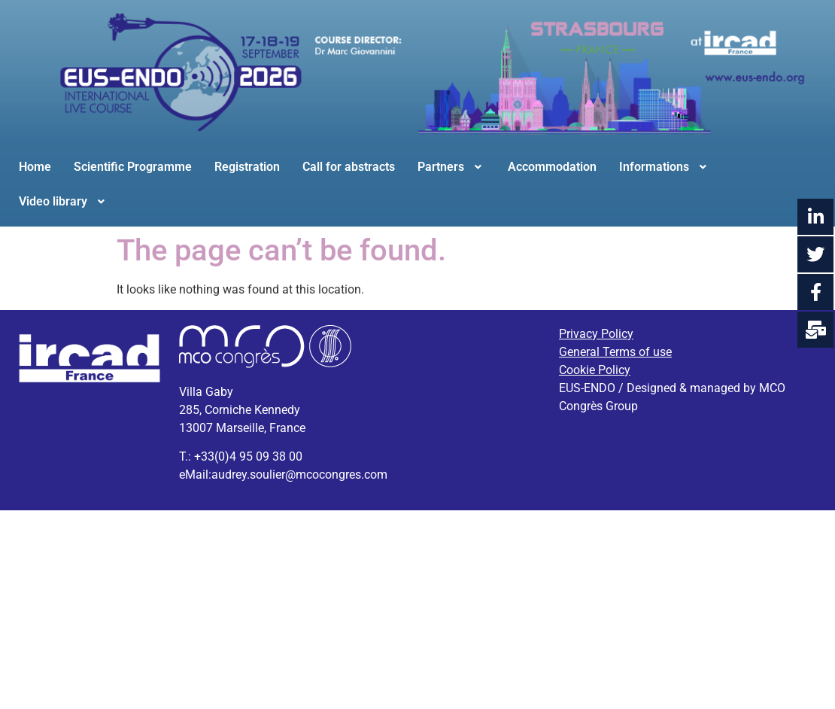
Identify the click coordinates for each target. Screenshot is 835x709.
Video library (63, 201)
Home (35, 167)
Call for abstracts (348, 167)
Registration (247, 167)
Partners (451, 167)
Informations (664, 167)
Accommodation (552, 167)
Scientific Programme (133, 167)
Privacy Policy (596, 334)
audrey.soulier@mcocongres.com (299, 474)
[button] (451, 167)
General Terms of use (615, 352)
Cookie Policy (594, 370)
